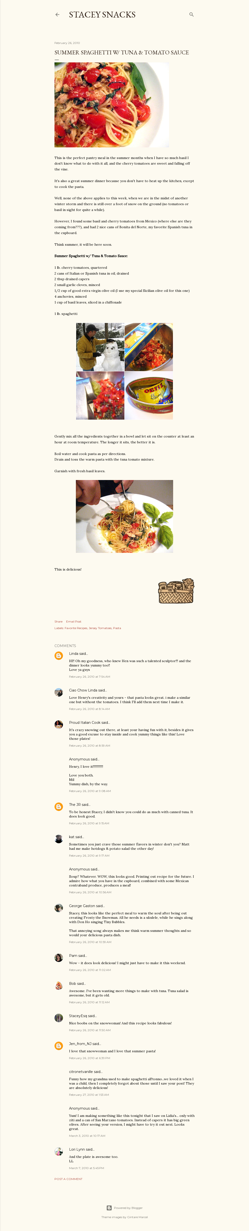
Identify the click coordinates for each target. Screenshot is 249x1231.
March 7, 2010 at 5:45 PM (86, 1168)
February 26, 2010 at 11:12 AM (89, 1002)
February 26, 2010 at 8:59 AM (89, 745)
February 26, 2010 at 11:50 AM (90, 1030)
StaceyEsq (78, 1016)
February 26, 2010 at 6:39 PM (89, 1058)
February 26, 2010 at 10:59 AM (90, 942)
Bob (72, 983)
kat (71, 837)
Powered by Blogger (124, 1208)
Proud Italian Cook (84, 722)
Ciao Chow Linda (83, 690)
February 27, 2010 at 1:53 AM (89, 1094)
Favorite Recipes (76, 628)
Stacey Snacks (102, 14)
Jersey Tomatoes (100, 628)
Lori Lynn (77, 1149)
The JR (75, 804)
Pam (73, 955)
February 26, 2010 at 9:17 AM (89, 855)
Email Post (73, 621)
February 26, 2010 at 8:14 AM (89, 709)
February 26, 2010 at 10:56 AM (90, 892)
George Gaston (82, 906)
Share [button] (58, 621)
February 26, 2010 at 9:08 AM (90, 791)
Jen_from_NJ (80, 1044)
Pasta (117, 628)
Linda (73, 653)
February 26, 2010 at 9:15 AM (89, 823)
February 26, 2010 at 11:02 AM (90, 970)
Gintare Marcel (137, 1217)
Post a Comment (68, 1179)
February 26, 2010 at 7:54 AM (89, 676)
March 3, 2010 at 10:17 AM (87, 1136)
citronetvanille (81, 1072)
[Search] (192, 13)
